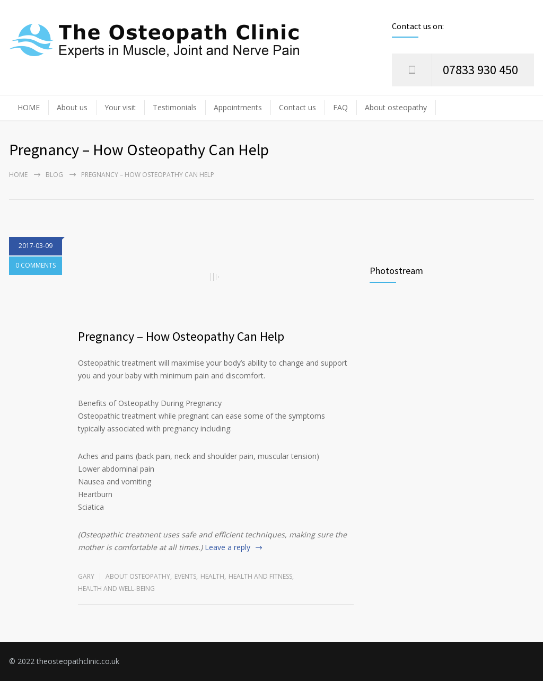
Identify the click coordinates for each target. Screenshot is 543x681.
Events (185, 576)
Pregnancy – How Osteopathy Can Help (181, 336)
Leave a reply (227, 547)
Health (212, 576)
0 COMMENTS (35, 266)
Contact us (297, 107)
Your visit (120, 107)
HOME (28, 107)
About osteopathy (396, 107)
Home (18, 174)
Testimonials (175, 107)
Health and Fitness (260, 576)
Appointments (238, 107)
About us (72, 107)
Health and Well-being (116, 588)
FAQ (340, 107)
